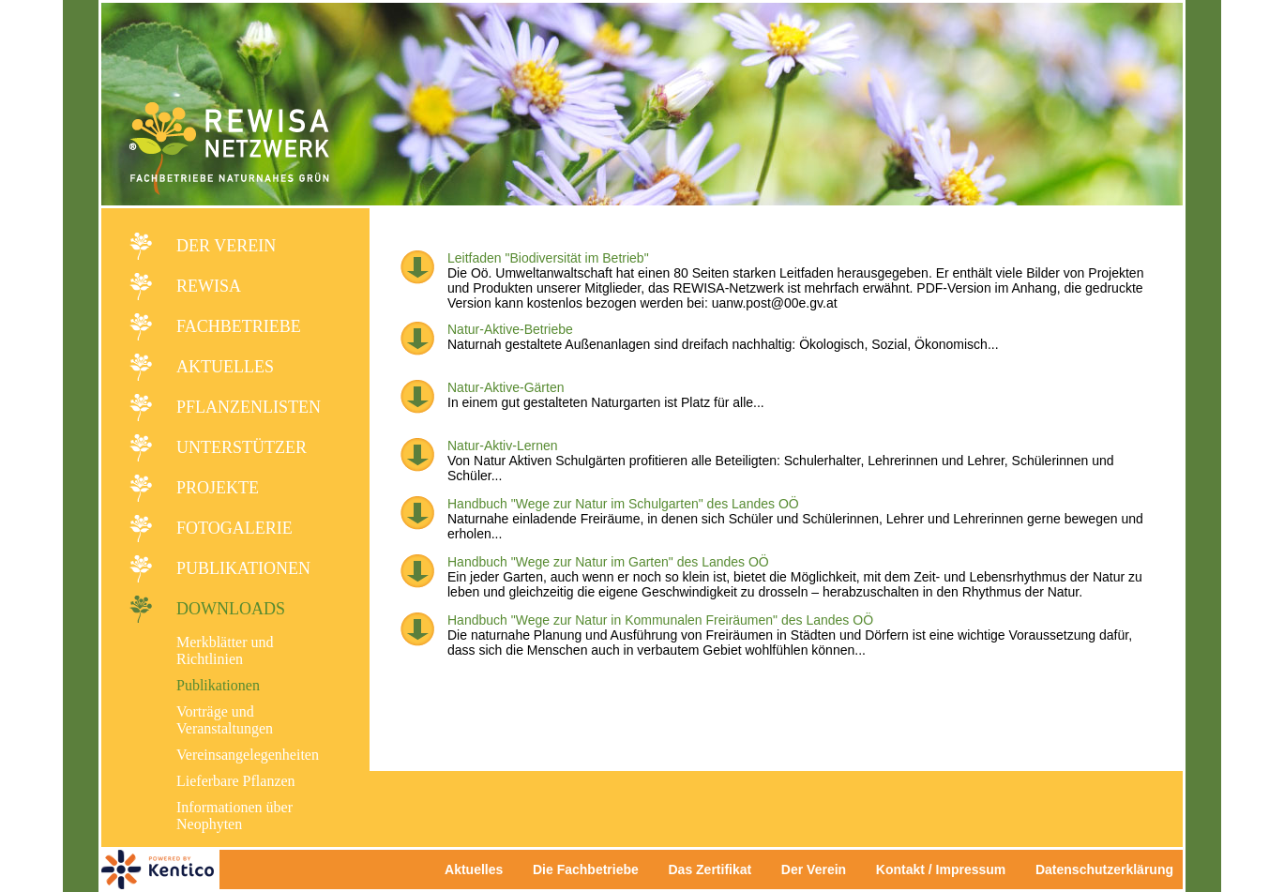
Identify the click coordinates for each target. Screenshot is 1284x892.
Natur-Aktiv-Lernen (502, 445)
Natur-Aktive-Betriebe (510, 329)
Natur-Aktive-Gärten (505, 387)
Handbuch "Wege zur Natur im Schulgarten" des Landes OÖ (623, 503)
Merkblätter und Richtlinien (225, 650)
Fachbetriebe (238, 326)
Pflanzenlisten (248, 407)
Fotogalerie (234, 528)
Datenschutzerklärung (1104, 869)
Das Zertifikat (709, 869)
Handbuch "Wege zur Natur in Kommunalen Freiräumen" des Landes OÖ (660, 619)
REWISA (208, 286)
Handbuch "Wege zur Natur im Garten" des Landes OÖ (608, 561)
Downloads (230, 608)
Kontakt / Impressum (946, 869)
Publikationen (243, 568)
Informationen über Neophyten (234, 815)
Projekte (217, 487)
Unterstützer (241, 447)
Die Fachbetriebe (586, 869)
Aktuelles (225, 366)
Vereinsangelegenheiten (247, 755)
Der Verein (226, 245)
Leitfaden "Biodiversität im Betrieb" (548, 257)
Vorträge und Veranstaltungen (224, 719)
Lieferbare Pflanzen (235, 781)
